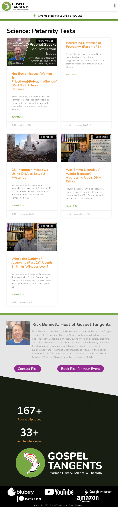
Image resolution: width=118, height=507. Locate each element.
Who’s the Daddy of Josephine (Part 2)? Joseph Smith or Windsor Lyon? (32, 263)
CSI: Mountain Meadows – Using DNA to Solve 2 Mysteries (31, 174)
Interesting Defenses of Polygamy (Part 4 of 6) (83, 45)
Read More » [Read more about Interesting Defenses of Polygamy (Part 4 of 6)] (72, 74)
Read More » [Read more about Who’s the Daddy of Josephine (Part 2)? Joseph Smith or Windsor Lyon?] (18, 294)
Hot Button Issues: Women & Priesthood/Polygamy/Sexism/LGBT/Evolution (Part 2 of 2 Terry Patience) (46, 81)
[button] (115, 5)
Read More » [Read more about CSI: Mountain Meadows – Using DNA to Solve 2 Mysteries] (18, 205)
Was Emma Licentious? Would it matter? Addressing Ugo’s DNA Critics (83, 176)
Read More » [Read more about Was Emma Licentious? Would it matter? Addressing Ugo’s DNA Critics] (72, 206)
